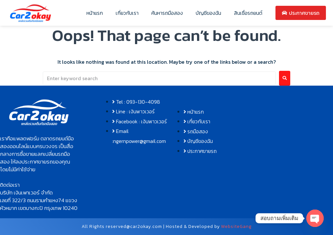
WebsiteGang (236, 226)
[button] (39, 154)
